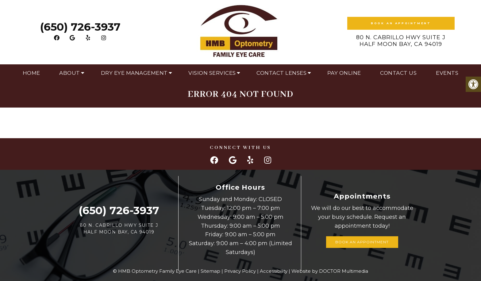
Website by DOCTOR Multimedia (329, 271)
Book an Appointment (401, 23)
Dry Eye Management (134, 73)
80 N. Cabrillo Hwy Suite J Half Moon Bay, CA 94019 (400, 40)
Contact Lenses (281, 73)
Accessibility (273, 271)
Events (447, 73)
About (69, 73)
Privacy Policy (240, 271)
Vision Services (212, 73)
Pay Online (344, 73)
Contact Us (398, 73)
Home (31, 73)
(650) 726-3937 (80, 26)
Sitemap (210, 271)
